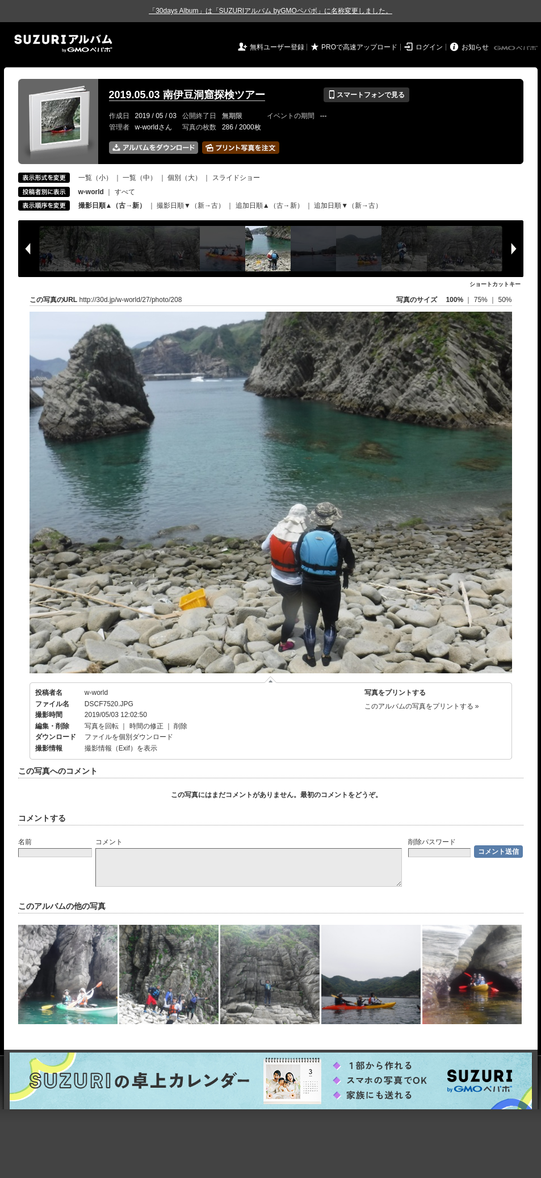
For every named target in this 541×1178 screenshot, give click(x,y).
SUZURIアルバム (63, 43)
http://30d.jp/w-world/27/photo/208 (130, 300)
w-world (96, 693)
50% (504, 300)
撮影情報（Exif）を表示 (121, 748)
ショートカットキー (495, 284)
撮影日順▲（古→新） (112, 205)
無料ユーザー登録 (277, 47)
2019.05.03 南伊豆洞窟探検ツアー (187, 94)
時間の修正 (146, 726)
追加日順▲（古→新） (270, 205)
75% (481, 300)
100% (454, 300)
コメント (109, 842)
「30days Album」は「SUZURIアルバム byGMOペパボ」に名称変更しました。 (270, 11)
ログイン (429, 47)
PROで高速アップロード (359, 47)
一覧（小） (95, 178)
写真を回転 (102, 726)
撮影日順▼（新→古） (191, 205)
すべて (125, 192)
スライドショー (236, 178)
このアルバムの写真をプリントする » (421, 706)
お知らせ (475, 47)
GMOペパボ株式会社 (516, 48)
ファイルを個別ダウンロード (129, 737)
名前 (25, 842)
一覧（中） (140, 178)
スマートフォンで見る (366, 94)
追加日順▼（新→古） (348, 205)
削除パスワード (432, 842)
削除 (180, 726)
